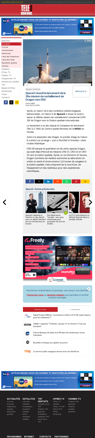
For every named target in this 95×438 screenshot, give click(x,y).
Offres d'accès (30, 406)
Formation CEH (60, 398)
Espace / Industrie (33, 89)
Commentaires (7, 50)
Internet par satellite (85, 2)
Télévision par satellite (53, 2)
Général (42, 403)
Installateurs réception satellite (27, 368)
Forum (4, 94)
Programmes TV (9, 78)
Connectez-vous (35, 254)
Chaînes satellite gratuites (71, 368)
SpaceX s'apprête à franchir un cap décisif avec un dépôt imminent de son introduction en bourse (35, 219)
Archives (5, 66)
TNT (63, 2)
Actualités (6, 44)
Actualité (27, 403)
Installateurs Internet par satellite (29, 411)
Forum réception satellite (26, 375)
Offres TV (6, 72)
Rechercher (6, 53)
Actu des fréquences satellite (11, 365)
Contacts (6, 97)
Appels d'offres (8, 88)
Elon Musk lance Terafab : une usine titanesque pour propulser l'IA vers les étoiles (56, 219)
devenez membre (55, 254)
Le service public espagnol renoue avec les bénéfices (56, 311)
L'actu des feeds (8, 60)
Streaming (74, 2)
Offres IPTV (57, 368)
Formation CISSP (61, 401)
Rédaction (43, 398)
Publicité (42, 401)
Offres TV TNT (59, 366)
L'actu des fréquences (10, 57)
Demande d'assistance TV (44, 408)
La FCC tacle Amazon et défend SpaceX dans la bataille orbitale (79, 217)
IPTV (67, 2)
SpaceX (29, 189)
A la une (5, 47)
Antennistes (7, 91)
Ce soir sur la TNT (14, 406)
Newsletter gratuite (9, 63)
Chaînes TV (6, 75)
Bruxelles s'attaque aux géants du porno (50, 302)
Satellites (6, 69)
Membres (6, 41)
